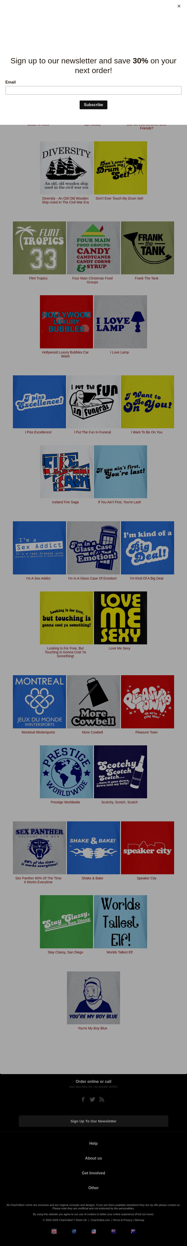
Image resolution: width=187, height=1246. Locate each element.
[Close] (179, 6)
